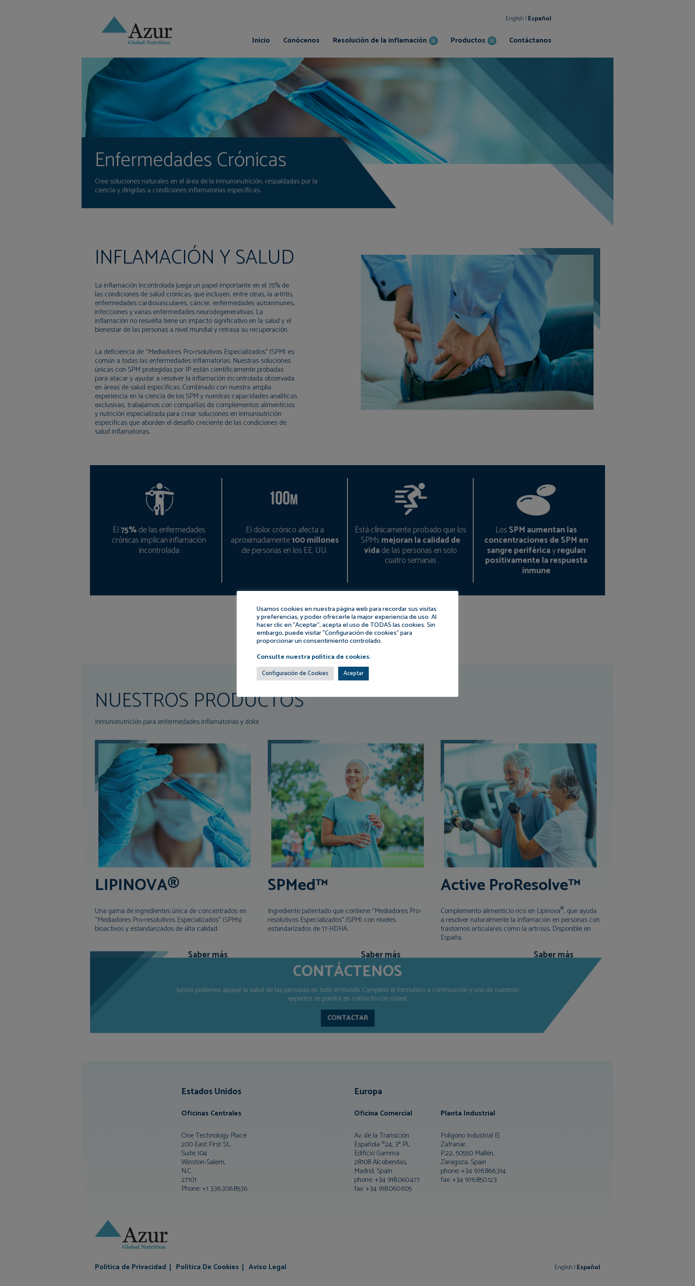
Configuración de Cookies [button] (295, 673)
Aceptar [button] (353, 673)
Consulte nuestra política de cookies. (314, 657)
